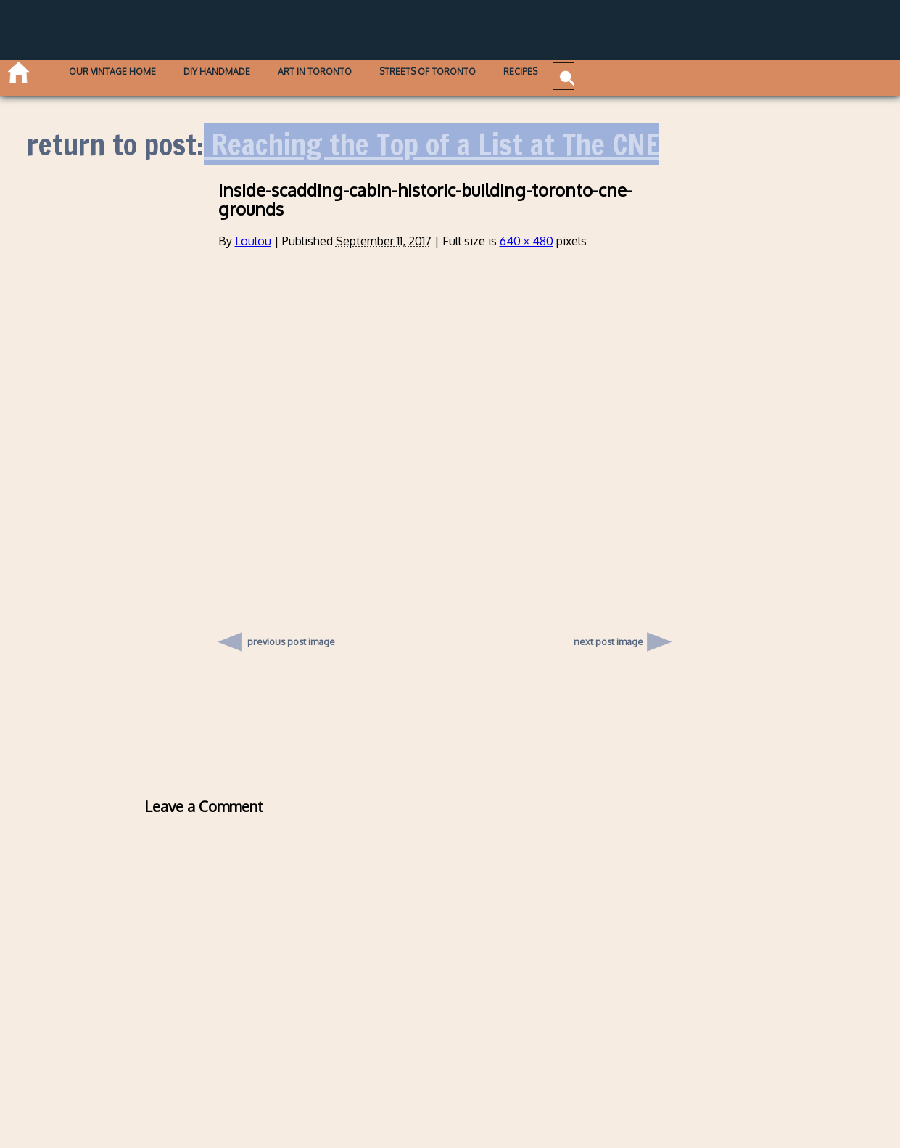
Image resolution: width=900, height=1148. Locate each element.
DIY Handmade (265, 74)
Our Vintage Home (137, 74)
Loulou (253, 241)
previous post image (291, 638)
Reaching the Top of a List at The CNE (431, 144)
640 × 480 (526, 241)
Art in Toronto (387, 74)
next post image (608, 641)
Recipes (639, 74)
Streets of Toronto (522, 74)
